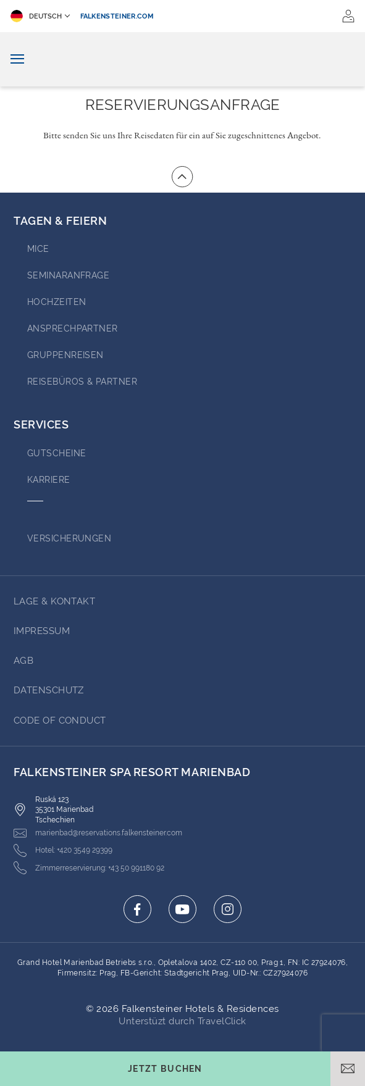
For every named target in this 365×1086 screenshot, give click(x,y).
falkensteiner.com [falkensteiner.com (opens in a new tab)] (117, 16)
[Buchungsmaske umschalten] (165, 1068)
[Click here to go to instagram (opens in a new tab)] (227, 909)
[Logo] (182, 59)
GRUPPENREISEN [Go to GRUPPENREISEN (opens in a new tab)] (65, 355)
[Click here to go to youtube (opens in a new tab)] (182, 909)
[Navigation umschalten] (17, 59)
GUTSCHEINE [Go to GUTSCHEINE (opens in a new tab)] (56, 453)
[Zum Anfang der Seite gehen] (182, 176)
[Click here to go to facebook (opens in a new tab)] (137, 909)
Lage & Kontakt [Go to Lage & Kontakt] (54, 601)
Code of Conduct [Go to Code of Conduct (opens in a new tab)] (60, 720)
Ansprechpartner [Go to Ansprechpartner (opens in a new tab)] (72, 328)
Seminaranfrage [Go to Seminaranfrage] (68, 275)
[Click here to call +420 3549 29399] (63, 850)
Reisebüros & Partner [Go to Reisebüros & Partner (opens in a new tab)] (82, 381)
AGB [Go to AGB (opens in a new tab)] (23, 660)
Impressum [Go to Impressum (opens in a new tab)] (42, 631)
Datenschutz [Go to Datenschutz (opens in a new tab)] (49, 690)
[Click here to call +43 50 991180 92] (89, 867)
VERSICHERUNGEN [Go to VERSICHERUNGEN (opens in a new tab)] (69, 538)
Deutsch (36, 16)
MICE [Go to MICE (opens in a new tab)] (38, 249)
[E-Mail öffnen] (347, 1068)
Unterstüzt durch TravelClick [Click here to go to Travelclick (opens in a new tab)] (182, 1021)
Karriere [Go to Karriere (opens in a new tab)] (48, 480)
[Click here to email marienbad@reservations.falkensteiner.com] (98, 833)
